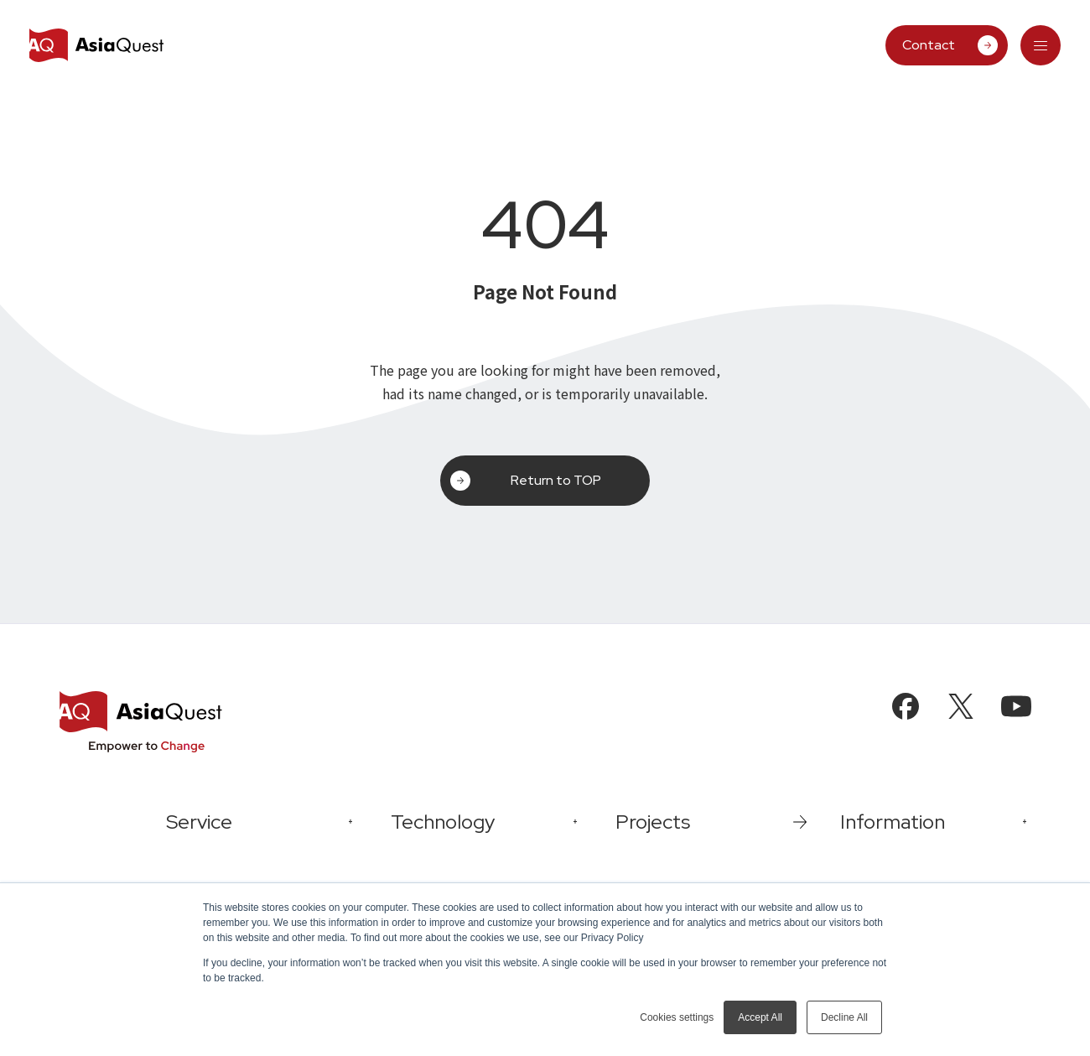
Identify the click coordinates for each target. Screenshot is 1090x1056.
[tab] (1040, 45)
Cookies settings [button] (677, 1017)
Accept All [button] (760, 1017)
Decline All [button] (844, 1017)
